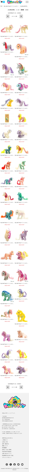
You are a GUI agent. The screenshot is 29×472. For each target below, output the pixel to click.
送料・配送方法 (5, 443)
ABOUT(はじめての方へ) (7, 438)
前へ (8, 16)
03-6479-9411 (7, 419)
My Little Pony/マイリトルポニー (11, 6)
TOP (1, 6)
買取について (5, 445)
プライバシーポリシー (6, 457)
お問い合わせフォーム (6, 453)
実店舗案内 (4, 447)
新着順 (26, 9)
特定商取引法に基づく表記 (7, 455)
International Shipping (6, 451)
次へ (21, 16)
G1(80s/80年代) (23, 6)
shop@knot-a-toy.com (8, 420)
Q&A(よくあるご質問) (6, 449)
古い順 (17, 9)
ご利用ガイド (5, 440)
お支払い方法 (5, 441)
